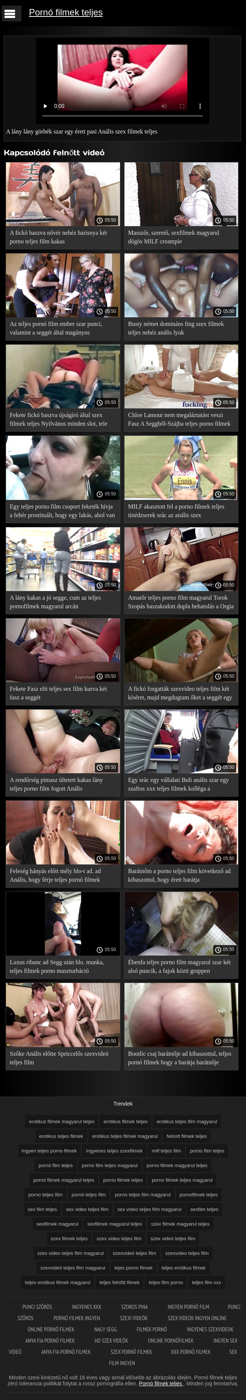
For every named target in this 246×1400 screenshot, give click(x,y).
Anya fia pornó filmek (51, 1340)
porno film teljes (207, 1151)
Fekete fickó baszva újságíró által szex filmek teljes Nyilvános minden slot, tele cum (59, 420)
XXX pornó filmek (191, 1351)
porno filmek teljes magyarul (182, 1180)
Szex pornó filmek (131, 1351)
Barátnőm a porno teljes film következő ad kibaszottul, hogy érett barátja (179, 875)
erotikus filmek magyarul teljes (61, 1121)
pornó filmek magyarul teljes (63, 1180)
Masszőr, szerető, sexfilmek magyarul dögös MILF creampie (173, 237)
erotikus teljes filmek (61, 1136)
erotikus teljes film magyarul (186, 1121)
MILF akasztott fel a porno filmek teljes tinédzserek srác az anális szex (176, 510)
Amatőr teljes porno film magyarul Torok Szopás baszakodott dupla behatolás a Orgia (181, 601)
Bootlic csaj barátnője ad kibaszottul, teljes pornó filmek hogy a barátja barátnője (180, 1057)
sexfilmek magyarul (57, 1224)
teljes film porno (166, 1282)
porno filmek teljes (123, 1180)
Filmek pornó (152, 1329)
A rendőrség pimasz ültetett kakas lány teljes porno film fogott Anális (56, 784)
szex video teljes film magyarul (70, 1253)
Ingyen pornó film (188, 1306)
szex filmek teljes (69, 1238)
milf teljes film (166, 1151)
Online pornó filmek (51, 1329)
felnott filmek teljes (187, 1136)
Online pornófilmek (171, 1340)
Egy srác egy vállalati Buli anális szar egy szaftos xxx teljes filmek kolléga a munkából (178, 785)
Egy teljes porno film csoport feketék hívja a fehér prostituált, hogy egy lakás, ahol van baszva (62, 512)
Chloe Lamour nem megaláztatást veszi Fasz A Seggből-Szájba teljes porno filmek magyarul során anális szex (179, 420)
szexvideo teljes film (187, 1253)
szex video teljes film (119, 1238)
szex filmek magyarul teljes (180, 1224)
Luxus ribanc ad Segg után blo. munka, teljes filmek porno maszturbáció (57, 966)
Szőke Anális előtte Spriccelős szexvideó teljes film (59, 1057)
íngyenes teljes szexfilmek (114, 1151)
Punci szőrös (38, 1306)
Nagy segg (106, 1329)
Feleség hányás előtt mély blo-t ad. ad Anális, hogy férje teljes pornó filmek (55, 875)
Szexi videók (134, 1318)
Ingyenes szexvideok (210, 1329)
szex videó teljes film (172, 1238)
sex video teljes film (87, 1209)
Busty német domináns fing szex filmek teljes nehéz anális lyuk (176, 328)
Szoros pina (135, 1306)
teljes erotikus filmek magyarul (57, 1282)
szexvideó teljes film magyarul (72, 1268)
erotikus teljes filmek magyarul (125, 1136)
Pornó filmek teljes (66, 12)
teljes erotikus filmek (184, 1268)
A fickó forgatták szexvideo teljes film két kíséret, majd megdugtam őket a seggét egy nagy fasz (180, 694)
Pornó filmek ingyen (77, 1318)
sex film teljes (42, 1209)
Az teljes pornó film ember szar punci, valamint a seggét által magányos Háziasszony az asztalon (56, 329)
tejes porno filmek (133, 1268)
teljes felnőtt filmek (119, 1282)
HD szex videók (112, 1340)
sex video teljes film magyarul (149, 1209)
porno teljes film (45, 1194)
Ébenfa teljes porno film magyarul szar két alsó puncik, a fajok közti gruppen (179, 966)
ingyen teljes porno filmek (49, 1151)
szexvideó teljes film (134, 1253)
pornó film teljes (55, 1165)
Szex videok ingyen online (197, 1318)
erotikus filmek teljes (125, 1121)
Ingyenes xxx (87, 1306)
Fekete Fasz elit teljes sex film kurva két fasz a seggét (58, 693)
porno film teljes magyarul (110, 1165)
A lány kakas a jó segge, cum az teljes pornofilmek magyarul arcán (55, 601)
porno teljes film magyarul (142, 1194)
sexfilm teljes (204, 1209)
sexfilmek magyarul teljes (114, 1224)
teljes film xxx (206, 1282)
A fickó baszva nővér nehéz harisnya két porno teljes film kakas (58, 237)
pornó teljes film (88, 1194)
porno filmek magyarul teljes (177, 1165)
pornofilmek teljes (199, 1194)
